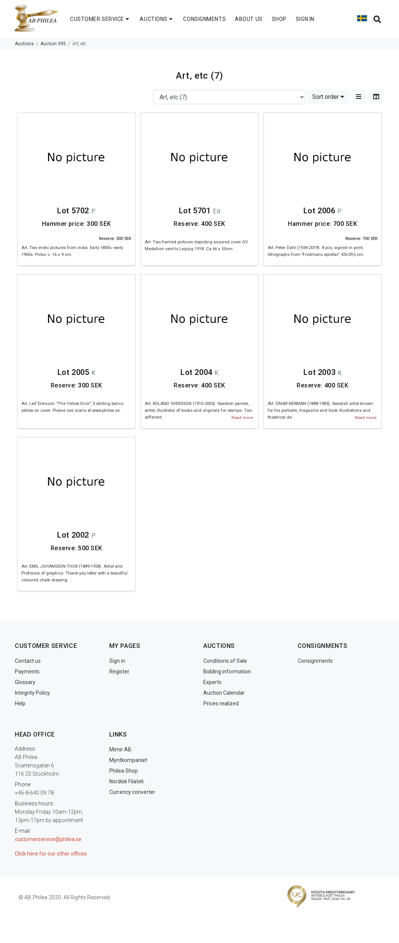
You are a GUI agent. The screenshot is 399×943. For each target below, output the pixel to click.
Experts (212, 682)
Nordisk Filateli (126, 781)
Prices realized (221, 703)
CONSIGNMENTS (204, 19)
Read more (242, 417)
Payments (27, 671)
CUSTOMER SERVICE (100, 19)
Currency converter (132, 792)
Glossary (25, 682)
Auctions (24, 43)
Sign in (117, 661)
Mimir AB (120, 749)
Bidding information (227, 671)
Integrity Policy (32, 693)
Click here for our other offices (51, 854)
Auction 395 (53, 43)
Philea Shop (123, 771)
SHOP (279, 19)
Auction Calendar (224, 693)
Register (119, 671)
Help (20, 703)
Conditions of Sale (225, 661)
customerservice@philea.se (48, 839)
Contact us (28, 661)
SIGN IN (305, 19)
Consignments (315, 661)
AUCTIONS (157, 19)
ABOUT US (248, 19)
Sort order (328, 96)
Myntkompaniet (128, 760)
